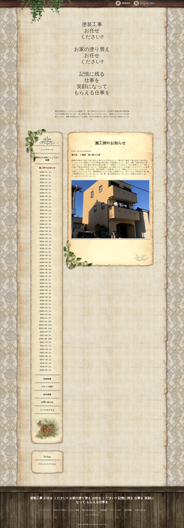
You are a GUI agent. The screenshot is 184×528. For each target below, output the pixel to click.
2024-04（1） (46, 238)
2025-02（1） (46, 210)
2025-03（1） (46, 207)
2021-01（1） (46, 346)
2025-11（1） (46, 179)
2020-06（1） (46, 349)
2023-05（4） (46, 266)
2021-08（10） (46, 329)
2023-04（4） (46, 269)
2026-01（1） (46, 172)
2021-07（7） (46, 332)
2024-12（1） (46, 217)
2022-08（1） (46, 290)
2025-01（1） (46, 214)
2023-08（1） (46, 256)
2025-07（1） (46, 193)
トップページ (47, 150)
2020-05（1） (46, 353)
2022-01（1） (46, 311)
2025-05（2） (46, 200)
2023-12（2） (46, 249)
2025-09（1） (46, 186)
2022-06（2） (46, 297)
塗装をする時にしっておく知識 (47, 159)
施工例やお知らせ (47, 168)
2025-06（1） (46, 197)
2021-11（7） (46, 318)
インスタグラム (48, 410)
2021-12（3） (46, 315)
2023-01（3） (46, 276)
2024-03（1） (46, 242)
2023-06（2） (46, 263)
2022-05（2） (46, 301)
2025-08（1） (46, 190)
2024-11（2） (46, 221)
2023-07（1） (46, 259)
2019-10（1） (46, 363)
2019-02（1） (46, 370)
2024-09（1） (46, 228)
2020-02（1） (46, 360)
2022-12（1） (46, 280)
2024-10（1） (46, 224)
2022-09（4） (46, 287)
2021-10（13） (46, 322)
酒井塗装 (85, 524)
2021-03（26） (46, 339)
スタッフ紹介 (47, 387)
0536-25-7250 (144, 3)
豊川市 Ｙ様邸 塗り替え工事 (85, 155)
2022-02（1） (46, 308)
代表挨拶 (47, 379)
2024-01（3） (46, 245)
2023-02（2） (46, 273)
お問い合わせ (47, 402)
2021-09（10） (46, 325)
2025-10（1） (46, 183)
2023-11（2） (46, 252)
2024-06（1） (46, 235)
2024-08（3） (46, 231)
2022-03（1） (46, 304)
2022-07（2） (46, 294)
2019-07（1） (46, 367)
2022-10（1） (46, 283)
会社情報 (47, 395)
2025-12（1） (46, 176)
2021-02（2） (46, 342)
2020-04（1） (46, 356)
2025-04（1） (46, 203)
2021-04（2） (46, 335)
